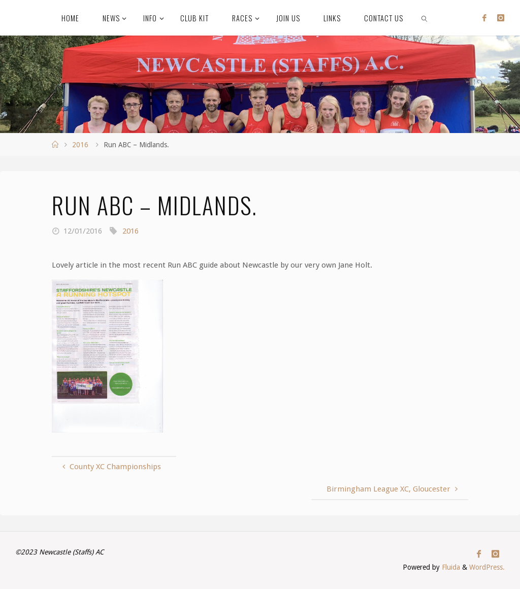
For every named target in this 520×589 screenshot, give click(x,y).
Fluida (450, 567)
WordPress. (487, 567)
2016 (80, 145)
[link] (424, 18)
